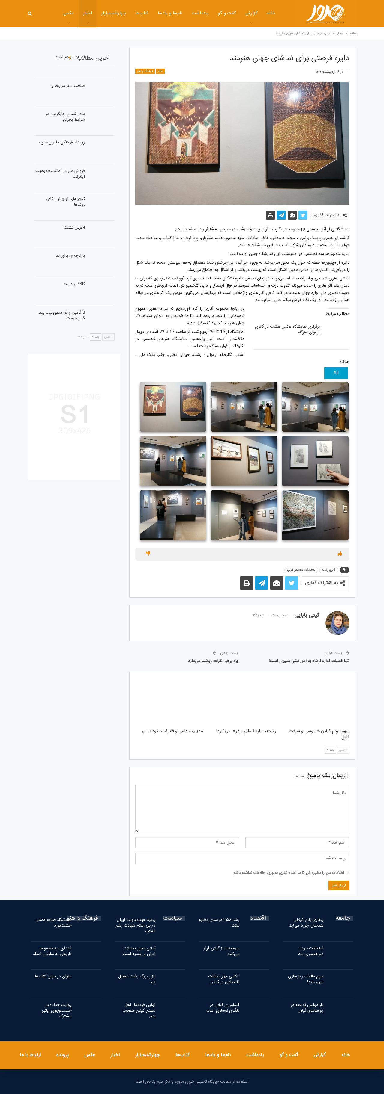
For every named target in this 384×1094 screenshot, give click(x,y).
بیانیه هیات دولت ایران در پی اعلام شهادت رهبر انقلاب (135, 925)
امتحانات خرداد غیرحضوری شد (310, 951)
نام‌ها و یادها (150, 13)
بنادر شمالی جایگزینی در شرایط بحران (65, 117)
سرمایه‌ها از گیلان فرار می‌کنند (221, 951)
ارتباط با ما (30, 1055)
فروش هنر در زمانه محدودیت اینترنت (60, 173)
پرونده (62, 1055)
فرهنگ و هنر (145, 71)
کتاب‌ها (122, 13)
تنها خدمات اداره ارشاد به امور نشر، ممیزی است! (309, 661)
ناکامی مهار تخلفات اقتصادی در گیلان (223, 979)
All (336, 372)
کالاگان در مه (74, 284)
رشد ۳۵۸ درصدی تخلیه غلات (219, 922)
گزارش (232, 13)
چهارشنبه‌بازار (94, 13)
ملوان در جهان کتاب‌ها (53, 976)
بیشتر (49, 14)
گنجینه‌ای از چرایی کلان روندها (65, 202)
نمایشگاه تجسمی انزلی (301, 570)
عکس (89, 1055)
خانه (251, 13)
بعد (330, 750)
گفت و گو (207, 13)
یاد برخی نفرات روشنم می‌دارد (213, 661)
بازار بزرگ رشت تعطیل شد (136, 979)
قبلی (343, 750)
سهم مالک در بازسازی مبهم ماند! (305, 979)
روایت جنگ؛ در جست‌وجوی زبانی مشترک (56, 1010)
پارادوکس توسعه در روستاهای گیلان (307, 1007)
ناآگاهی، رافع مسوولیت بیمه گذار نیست (61, 315)
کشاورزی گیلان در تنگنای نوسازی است (222, 1007)
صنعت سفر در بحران (67, 86)
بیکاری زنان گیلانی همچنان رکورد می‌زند (306, 922)
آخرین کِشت (74, 227)
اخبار (68, 13)
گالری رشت (328, 570)
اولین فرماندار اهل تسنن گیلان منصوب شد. (138, 1010)
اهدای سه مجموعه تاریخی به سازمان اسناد (52, 951)
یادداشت (180, 13)
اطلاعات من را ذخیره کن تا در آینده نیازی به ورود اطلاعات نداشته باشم (288, 873)
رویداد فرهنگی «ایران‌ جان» (62, 142)
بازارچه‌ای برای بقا (70, 255)
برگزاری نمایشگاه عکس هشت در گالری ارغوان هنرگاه (287, 329)
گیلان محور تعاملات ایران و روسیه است (139, 951)
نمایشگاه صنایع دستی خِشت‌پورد (53, 922)
